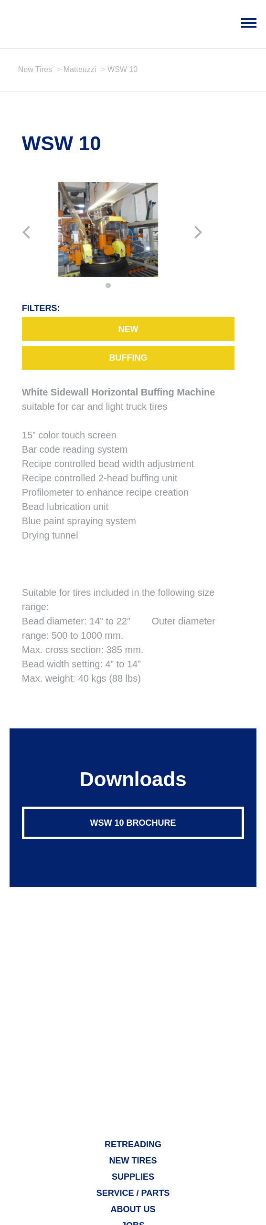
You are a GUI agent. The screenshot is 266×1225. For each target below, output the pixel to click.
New (128, 329)
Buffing (128, 358)
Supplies (133, 1177)
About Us (132, 1209)
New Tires (35, 69)
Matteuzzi (80, 69)
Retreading (133, 1144)
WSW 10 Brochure (133, 823)
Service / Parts (133, 1193)
